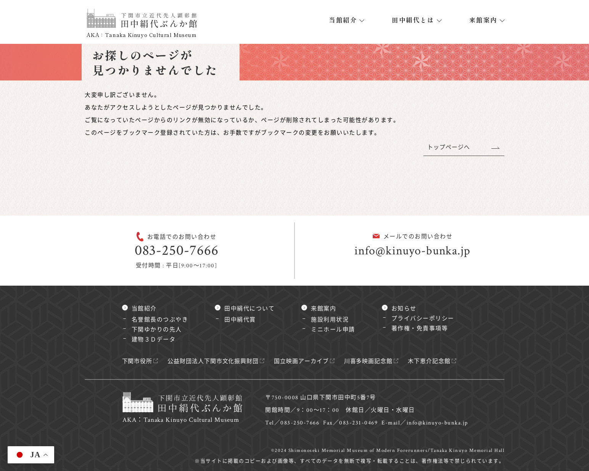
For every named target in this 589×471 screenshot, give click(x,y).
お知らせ (404, 308)
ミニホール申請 (333, 329)
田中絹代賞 (240, 319)
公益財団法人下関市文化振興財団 (216, 361)
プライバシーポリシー (422, 318)
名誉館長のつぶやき (160, 319)
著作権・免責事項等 (419, 328)
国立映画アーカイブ (306, 361)
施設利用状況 (330, 319)
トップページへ (448, 147)
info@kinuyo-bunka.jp (412, 251)
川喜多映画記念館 (375, 361)
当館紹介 (343, 19)
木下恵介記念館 (438, 361)
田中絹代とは (413, 19)
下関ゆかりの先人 (157, 329)
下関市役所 (138, 361)
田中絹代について (249, 308)
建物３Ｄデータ (154, 339)
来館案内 (483, 19)
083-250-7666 (176, 250)
